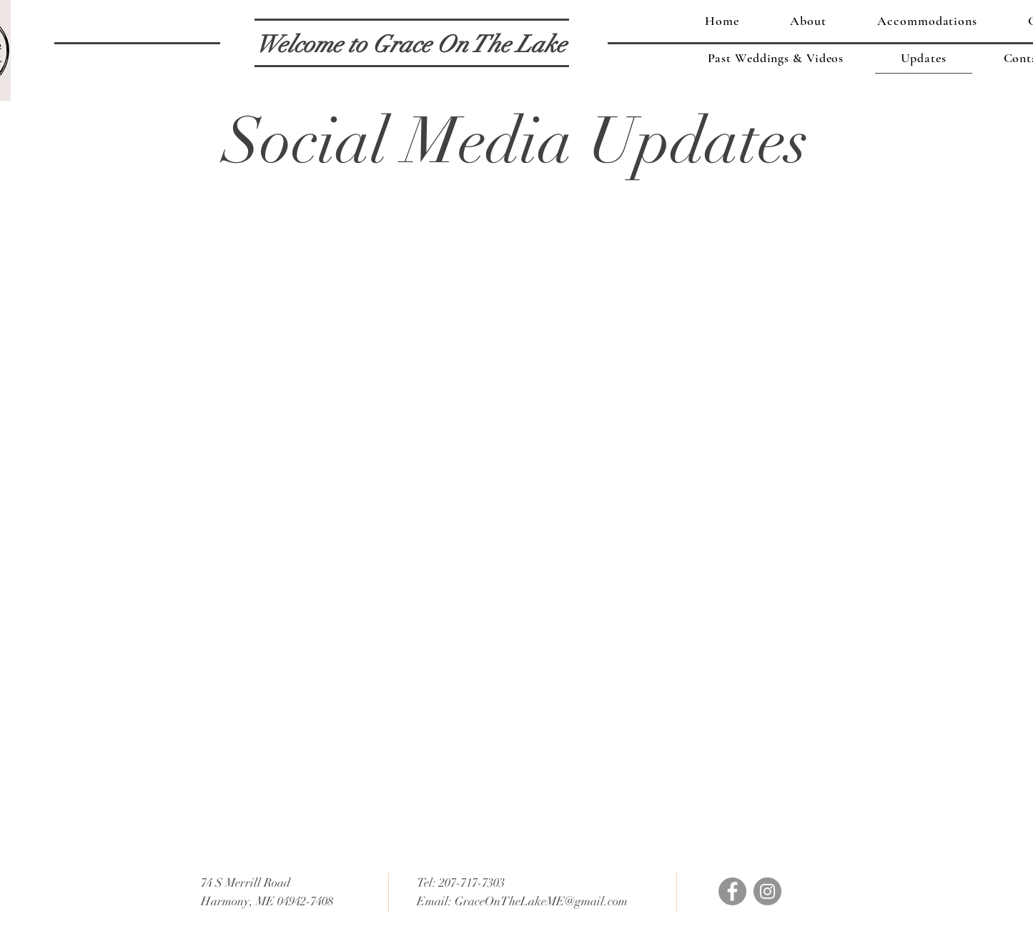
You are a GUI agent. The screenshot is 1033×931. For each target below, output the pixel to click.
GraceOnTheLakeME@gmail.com (541, 901)
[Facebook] (732, 891)
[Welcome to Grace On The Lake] (411, 45)
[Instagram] (767, 891)
